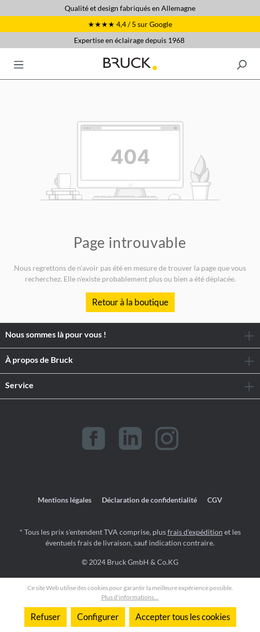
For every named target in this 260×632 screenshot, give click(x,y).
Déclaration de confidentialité (149, 499)
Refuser (45, 616)
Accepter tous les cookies (182, 616)
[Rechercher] (241, 63)
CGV (214, 499)
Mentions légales (64, 499)
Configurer (98, 616)
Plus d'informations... (130, 597)
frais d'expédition (195, 531)
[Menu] (18, 63)
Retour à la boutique (130, 302)
